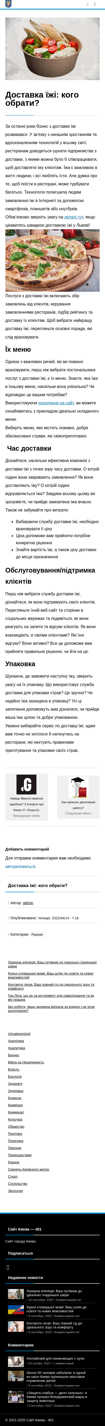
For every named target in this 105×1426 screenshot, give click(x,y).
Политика (15, 1141)
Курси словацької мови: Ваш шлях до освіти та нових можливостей (57, 1309)
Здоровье (15, 1091)
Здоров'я (15, 1084)
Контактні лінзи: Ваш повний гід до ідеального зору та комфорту (54, 1325)
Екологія (15, 1076)
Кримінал (15, 1105)
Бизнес (13, 1055)
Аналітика (16, 1041)
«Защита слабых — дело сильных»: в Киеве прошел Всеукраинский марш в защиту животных (57, 1397)
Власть (13, 1069)
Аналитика (16, 1048)
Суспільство (17, 1184)
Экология (15, 1191)
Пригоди (14, 1148)
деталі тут (73, 217)
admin (28, 903)
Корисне (14, 1098)
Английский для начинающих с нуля (55, 1358)
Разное (37, 934)
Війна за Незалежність (26, 1062)
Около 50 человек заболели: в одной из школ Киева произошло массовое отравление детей (56, 1377)
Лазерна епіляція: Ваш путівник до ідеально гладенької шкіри (54, 1293)
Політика (15, 1134)
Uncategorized (19, 1034)
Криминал (16, 1112)
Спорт (13, 1176)
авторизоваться (20, 866)
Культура (15, 1119)
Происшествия (20, 1155)
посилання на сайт (56, 403)
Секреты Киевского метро (28, 1169)
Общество (16, 1126)
